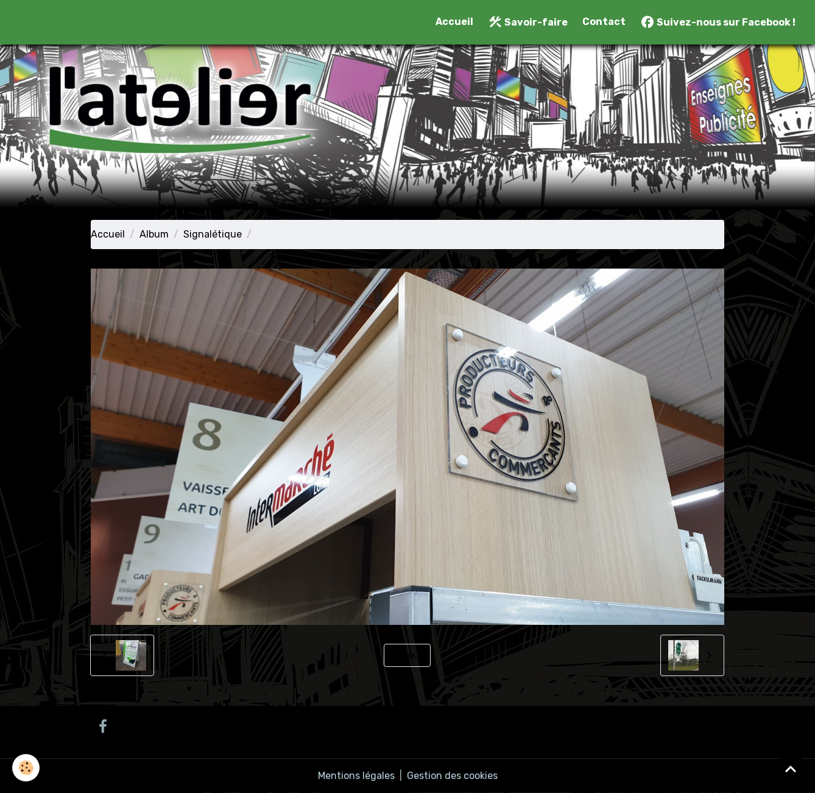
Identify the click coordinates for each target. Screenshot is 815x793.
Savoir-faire (528, 22)
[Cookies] (26, 767)
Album (154, 234)
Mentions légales (356, 775)
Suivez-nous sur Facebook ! (718, 22)
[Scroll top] (790, 768)
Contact (604, 21)
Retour (407, 655)
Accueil (454, 21)
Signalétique (212, 234)
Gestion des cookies (452, 775)
